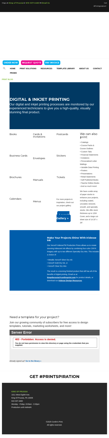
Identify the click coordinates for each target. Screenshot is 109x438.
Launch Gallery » (63, 216)
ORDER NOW (11, 62)
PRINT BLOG (7, 79)
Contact (97, 68)
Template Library (66, 68)
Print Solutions (28, 68)
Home (12, 68)
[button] (4, 69)
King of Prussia (16, 3)
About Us (84, 68)
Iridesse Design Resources (70, 281)
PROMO (13, 73)
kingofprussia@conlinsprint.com (61, 277)
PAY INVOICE (52, 62)
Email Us (46, 3)
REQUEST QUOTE (31, 62)
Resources (46, 68)
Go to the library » (33, 361)
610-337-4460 (32, 3)
